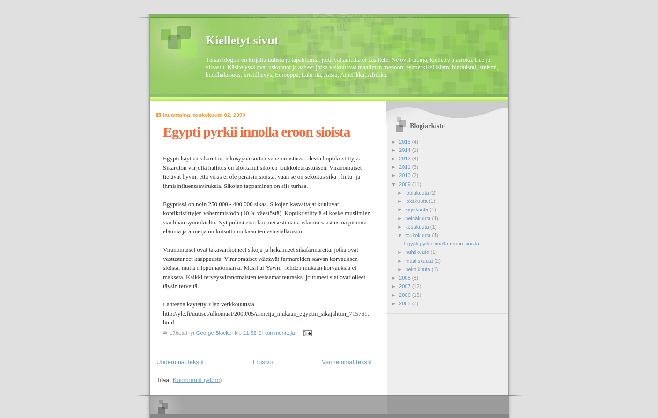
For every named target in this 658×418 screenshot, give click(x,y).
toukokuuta (418, 235)
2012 (405, 158)
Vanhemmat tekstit (347, 362)
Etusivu (263, 362)
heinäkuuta (418, 218)
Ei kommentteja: (278, 332)
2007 (405, 286)
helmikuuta (418, 269)
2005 (405, 303)
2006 (405, 295)
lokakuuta (417, 201)
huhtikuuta (417, 252)
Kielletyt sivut (242, 40)
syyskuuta (417, 209)
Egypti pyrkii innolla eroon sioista (256, 131)
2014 (405, 150)
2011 (405, 167)
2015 (405, 141)
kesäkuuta (417, 227)
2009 (405, 184)
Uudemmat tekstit (180, 362)
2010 (405, 175)
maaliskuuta (419, 261)
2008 (405, 278)
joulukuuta (417, 192)
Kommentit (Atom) (197, 379)
